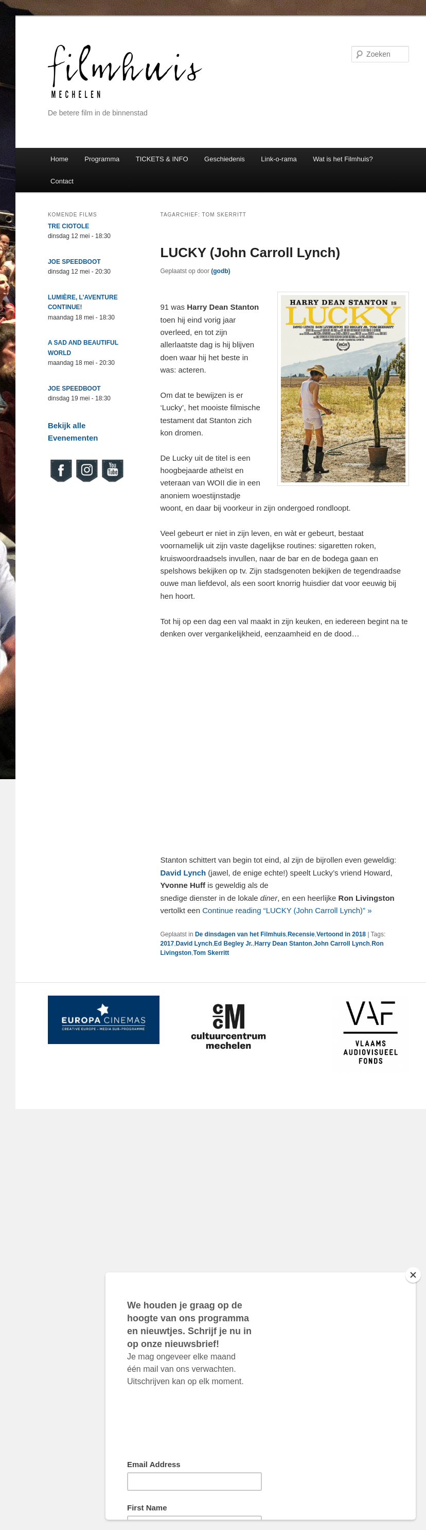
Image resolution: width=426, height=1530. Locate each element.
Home (59, 159)
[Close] (413, 1275)
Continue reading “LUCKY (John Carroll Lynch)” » (286, 910)
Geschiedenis (224, 159)
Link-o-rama (278, 159)
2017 (167, 943)
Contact (62, 181)
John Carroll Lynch (342, 943)
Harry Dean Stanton (283, 943)
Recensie (301, 934)
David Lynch (194, 943)
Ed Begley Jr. (233, 943)
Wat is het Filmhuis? (343, 159)
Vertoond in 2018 (341, 934)
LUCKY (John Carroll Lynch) (251, 252)
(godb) (220, 271)
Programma (101, 159)
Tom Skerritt (211, 952)
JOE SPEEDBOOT (74, 261)
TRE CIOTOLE (68, 226)
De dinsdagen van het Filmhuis (240, 934)
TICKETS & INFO (162, 159)
